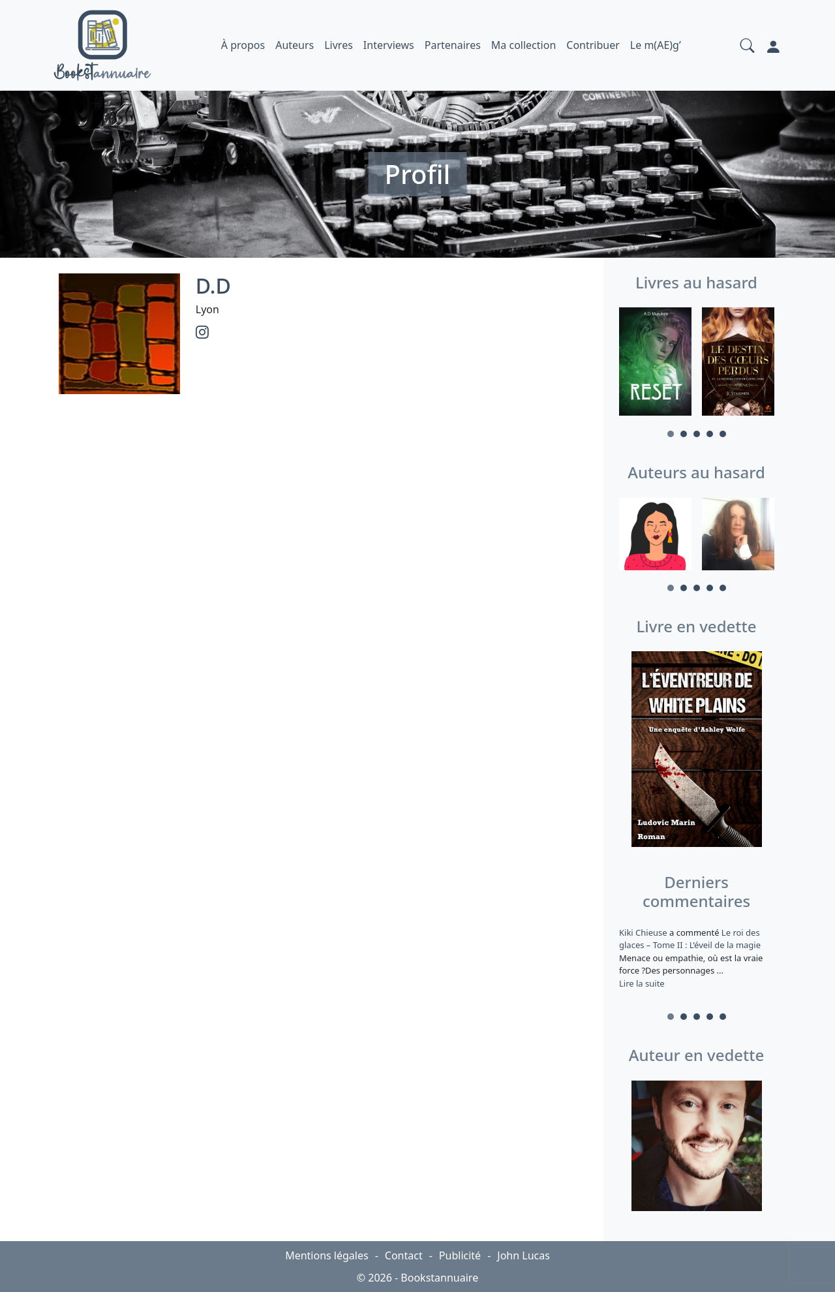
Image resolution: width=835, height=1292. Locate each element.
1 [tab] (670, 434)
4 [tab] (709, 434)
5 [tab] (723, 434)
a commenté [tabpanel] (696, 958)
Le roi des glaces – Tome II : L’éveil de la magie (690, 939)
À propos (243, 45)
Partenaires (453, 45)
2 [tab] (683, 434)
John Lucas (523, 1255)
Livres (338, 45)
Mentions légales (327, 1255)
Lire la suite (642, 983)
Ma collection (523, 45)
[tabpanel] (655, 363)
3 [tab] (696, 434)
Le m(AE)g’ (655, 45)
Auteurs (294, 45)
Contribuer (593, 45)
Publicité (460, 1255)
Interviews (388, 45)
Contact (404, 1255)
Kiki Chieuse (644, 932)
